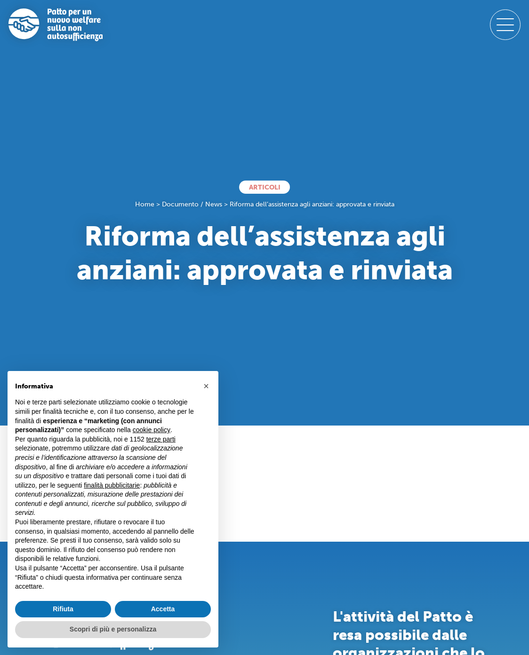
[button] (206, 386)
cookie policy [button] (151, 430)
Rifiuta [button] (63, 609)
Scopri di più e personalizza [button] (113, 629)
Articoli (265, 187)
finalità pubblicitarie (112, 485)
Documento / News (192, 204)
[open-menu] (505, 24)
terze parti (161, 439)
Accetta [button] (163, 609)
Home (144, 204)
